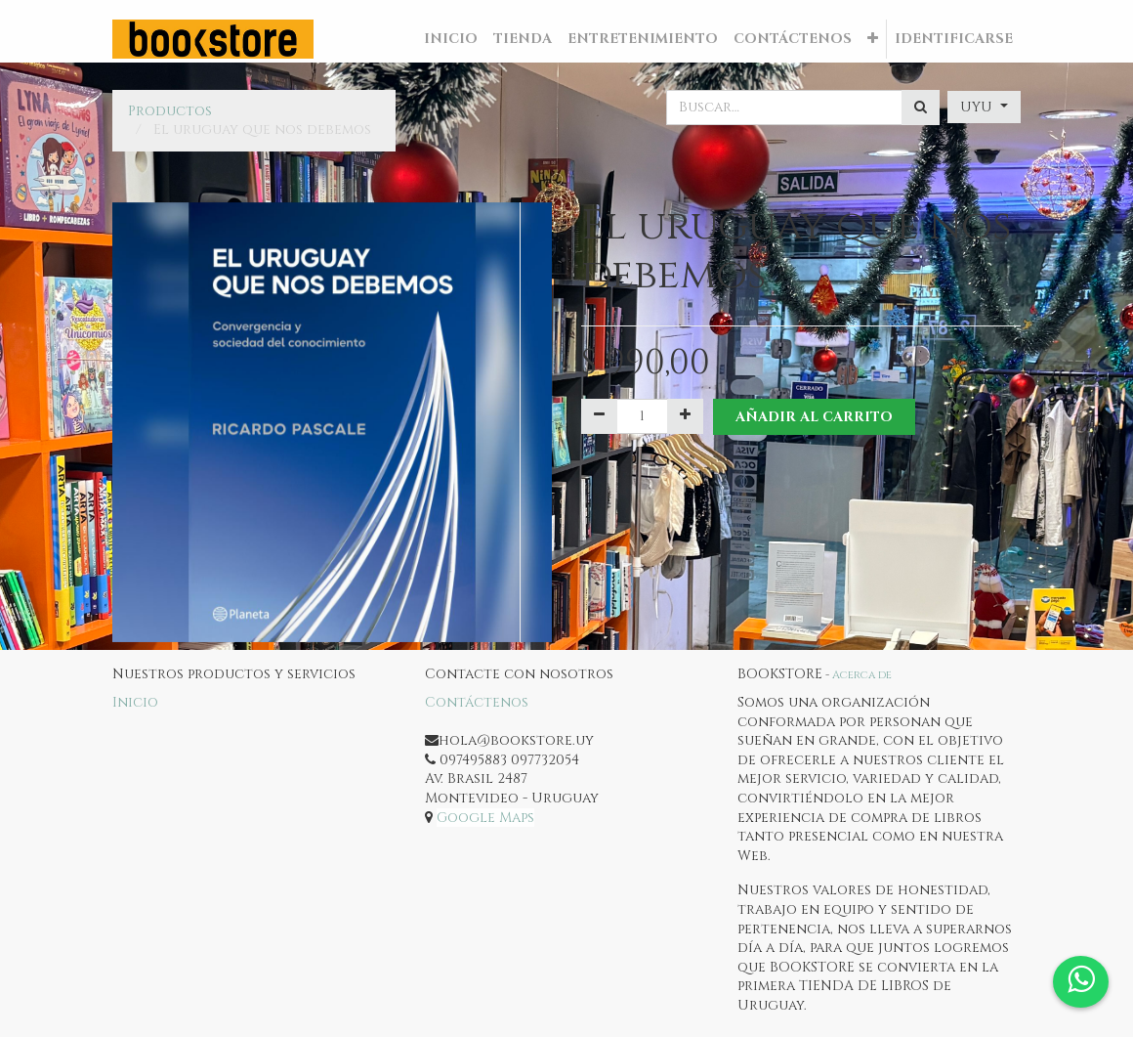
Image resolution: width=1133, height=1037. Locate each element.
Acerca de (862, 675)
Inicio (135, 702)
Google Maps (485, 817)
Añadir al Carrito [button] (814, 417)
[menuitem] (450, 39)
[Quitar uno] (599, 416)
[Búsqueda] (921, 107)
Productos (170, 111)
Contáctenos (476, 702)
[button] (873, 39)
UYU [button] (978, 107)
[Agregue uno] (685, 416)
